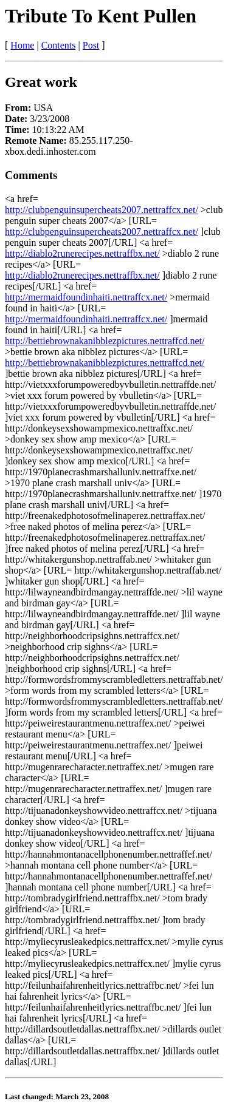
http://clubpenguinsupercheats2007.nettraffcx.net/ (101, 210)
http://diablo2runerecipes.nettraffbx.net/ (82, 253)
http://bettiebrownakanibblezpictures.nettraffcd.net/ (104, 341)
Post (91, 45)
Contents (58, 45)
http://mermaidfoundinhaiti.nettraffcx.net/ (86, 297)
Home (22, 45)
